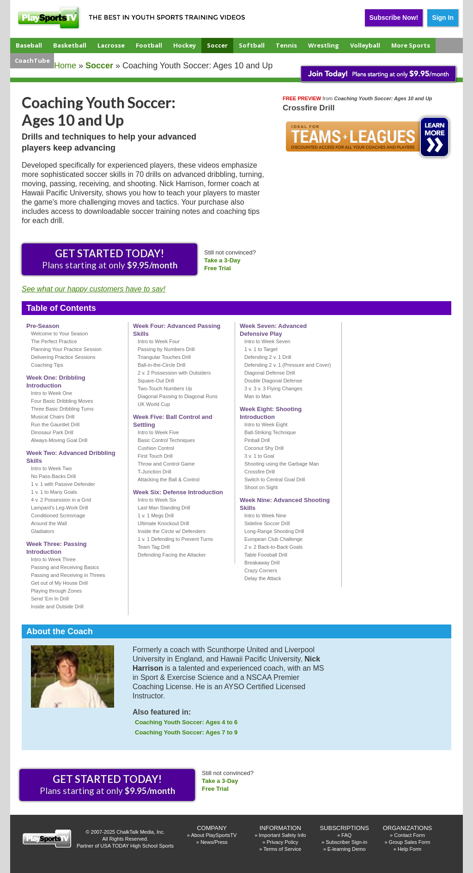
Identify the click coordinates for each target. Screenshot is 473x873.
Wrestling (323, 45)
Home (65, 65)
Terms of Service (282, 849)
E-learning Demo (346, 849)
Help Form (409, 849)
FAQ (346, 835)
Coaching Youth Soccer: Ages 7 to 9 (186, 732)
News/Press (214, 842)
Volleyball (365, 45)
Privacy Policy (282, 842)
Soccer (217, 45)
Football (149, 45)
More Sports (410, 45)
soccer (99, 65)
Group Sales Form (410, 842)
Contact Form (409, 835)
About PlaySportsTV (213, 835)
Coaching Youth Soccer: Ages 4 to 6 (186, 722)
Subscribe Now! (394, 17)
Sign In (443, 17)
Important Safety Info (282, 835)
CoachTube (32, 60)
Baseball (29, 45)
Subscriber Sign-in (346, 842)
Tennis (286, 45)
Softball (252, 45)
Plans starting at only (109, 258)
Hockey (184, 45)
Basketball (69, 45)
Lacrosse (111, 45)
